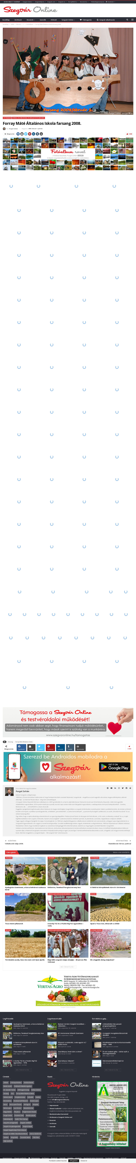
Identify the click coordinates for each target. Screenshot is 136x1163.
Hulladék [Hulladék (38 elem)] (30, 1097)
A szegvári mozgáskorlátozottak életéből (115, 1034)
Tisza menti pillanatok (22, 1052)
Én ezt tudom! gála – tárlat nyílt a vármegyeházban (116, 1053)
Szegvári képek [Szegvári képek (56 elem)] (27, 1126)
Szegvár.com (51, 2)
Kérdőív (70, 1158)
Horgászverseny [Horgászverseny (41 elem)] (20, 1097)
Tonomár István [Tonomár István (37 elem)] (25, 1137)
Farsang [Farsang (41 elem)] (6, 1093)
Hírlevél (54, 20)
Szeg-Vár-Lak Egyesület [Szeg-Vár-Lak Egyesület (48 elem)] (11, 1123)
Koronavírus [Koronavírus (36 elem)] (7, 1101)
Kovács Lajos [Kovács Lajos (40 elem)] (34, 1101)
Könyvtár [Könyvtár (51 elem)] (35, 1104)
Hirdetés (78, 1158)
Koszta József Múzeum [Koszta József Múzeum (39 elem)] (21, 1101)
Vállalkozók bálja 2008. (14, 844)
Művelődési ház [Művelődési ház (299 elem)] (28, 1108)
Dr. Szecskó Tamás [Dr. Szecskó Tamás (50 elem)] (9, 1090)
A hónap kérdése (96, 930)
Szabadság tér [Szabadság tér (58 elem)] (8, 1119)
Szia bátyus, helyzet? (66, 1061)
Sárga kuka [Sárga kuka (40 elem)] (14, 1137)
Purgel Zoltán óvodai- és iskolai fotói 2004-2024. (28, 118)
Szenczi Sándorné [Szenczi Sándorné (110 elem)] (35, 1134)
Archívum (18, 20)
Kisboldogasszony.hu (98, 2)
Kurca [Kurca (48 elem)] (5, 1104)
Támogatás (86, 20)
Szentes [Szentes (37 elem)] (6, 1137)
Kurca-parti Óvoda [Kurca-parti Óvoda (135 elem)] (15, 1104)
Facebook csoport (112, 1158)
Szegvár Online (27, 2)
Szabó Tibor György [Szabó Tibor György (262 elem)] (21, 1119)
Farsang (10, 742)
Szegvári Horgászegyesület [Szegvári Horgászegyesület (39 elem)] (12, 1126)
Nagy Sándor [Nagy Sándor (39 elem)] (8, 1112)
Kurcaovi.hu (83, 2)
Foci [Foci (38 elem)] (12, 1093)
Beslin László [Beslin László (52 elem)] (8, 1086)
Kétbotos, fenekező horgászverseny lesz (28, 1033)
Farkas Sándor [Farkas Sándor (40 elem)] (36, 1090)
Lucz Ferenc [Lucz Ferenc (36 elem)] (17, 1108)
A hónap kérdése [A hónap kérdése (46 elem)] (16, 1082)
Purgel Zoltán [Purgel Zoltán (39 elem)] (8, 1115)
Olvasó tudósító (20, 1158)
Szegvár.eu (61, 2)
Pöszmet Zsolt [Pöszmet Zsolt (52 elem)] (19, 1115)
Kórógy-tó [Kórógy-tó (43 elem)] (27, 1104)
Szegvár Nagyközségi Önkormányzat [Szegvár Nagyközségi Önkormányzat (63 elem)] (15, 1130)
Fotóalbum (7, 118)
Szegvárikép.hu (39, 2)
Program (9, 858)
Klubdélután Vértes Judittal (119, 844)
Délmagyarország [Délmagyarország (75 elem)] (23, 1090)
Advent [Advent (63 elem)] (6, 1082)
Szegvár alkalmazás (106, 20)
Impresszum (7, 1158)
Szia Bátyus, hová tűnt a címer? (70, 1052)
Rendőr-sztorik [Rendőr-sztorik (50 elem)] (30, 1115)
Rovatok (30, 20)
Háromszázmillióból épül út (113, 1061)
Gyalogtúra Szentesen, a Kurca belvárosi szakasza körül (28, 1025)
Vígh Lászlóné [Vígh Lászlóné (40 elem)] (8, 1141)
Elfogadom (74, 1161)
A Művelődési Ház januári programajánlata (112, 1025)
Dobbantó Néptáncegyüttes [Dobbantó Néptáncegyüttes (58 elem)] (23, 1086)
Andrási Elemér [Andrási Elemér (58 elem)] (28, 1082)
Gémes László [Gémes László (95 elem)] (8, 1097)
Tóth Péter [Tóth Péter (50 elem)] (36, 1137)
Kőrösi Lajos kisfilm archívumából (59, 894)
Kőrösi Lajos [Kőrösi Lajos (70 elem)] (7, 1108)
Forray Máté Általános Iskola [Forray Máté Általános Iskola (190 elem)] (25, 1093)
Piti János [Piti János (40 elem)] (17, 1112)
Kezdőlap (6, 20)
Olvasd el (84, 1160)
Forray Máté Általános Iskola (24, 742)
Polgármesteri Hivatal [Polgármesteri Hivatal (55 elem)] (29, 1112)
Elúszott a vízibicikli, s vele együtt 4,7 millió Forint (72, 1043)
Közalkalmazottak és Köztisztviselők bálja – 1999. (117, 1043)
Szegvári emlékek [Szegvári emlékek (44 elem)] (25, 1123)
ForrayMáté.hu (72, 2)
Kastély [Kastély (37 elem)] (38, 1097)
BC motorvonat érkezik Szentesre (70, 1033)
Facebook (110, 2)
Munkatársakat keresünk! (93, 1158)
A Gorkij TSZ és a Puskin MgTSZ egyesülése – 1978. (25, 1062)
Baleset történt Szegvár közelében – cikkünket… (71, 1025)
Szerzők (43, 20)
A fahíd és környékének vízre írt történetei (25, 1043)
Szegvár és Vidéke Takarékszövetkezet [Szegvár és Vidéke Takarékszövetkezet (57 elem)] (15, 1134)
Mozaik (93, 894)
